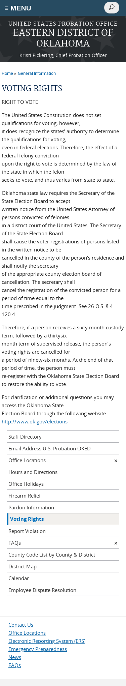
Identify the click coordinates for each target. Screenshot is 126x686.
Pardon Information (31, 507)
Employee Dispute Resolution (42, 590)
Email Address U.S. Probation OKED (49, 448)
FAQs (14, 542)
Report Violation (27, 531)
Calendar (18, 578)
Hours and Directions (32, 472)
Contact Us (20, 624)
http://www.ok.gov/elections (35, 421)
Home (7, 73)
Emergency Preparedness (37, 649)
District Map (22, 566)
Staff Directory (25, 436)
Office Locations (27, 460)
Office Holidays (26, 483)
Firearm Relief (24, 495)
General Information (37, 73)
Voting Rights (27, 519)
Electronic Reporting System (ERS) (46, 640)
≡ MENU (17, 8)
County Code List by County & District (51, 554)
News (14, 657)
